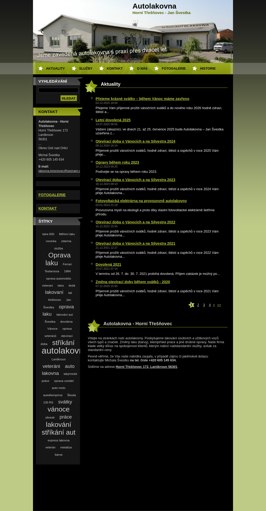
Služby (85, 68)
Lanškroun (58, 359)
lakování (58, 424)
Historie (208, 68)
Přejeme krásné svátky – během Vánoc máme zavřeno (142, 99)
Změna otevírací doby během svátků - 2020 (133, 282)
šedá (72, 285)
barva (58, 454)
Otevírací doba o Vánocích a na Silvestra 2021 (135, 243)
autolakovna (65, 350)
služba (58, 248)
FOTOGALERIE (52, 195)
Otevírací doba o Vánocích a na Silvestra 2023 (135, 180)
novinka (51, 241)
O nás (142, 68)
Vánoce (52, 328)
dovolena (66, 321)
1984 (67, 271)
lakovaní (54, 292)
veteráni (51, 366)
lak (70, 292)
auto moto (58, 387)
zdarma (66, 241)
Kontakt (115, 68)
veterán (50, 447)
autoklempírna (52, 395)
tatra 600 (48, 234)
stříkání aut (59, 432)
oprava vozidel (64, 380)
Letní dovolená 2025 (113, 120)
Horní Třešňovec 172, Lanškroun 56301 (146, 367)
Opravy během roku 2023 (117, 162)
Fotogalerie (174, 68)
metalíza (66, 447)
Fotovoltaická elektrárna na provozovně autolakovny (141, 201)
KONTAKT (47, 208)
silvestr (50, 417)
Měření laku (67, 234)
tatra (61, 285)
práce (65, 417)
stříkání (63, 343)
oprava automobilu (58, 278)
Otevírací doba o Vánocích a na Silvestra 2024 (135, 141)
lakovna (50, 373)
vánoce (59, 409)
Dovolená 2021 (108, 264)
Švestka (50, 321)
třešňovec (54, 299)
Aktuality (55, 68)
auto (70, 366)
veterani (47, 285)
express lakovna (58, 440)
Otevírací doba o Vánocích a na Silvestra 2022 (135, 222)
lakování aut (64, 314)
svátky (65, 401)
